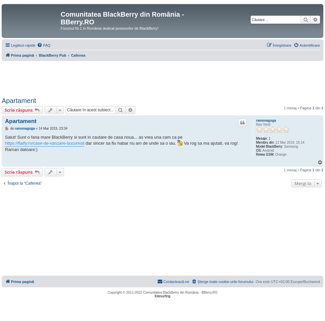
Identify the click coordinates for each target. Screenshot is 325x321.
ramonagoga (266, 120)
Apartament (19, 100)
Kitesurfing (162, 296)
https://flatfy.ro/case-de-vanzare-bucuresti (44, 143)
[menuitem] (43, 45)
